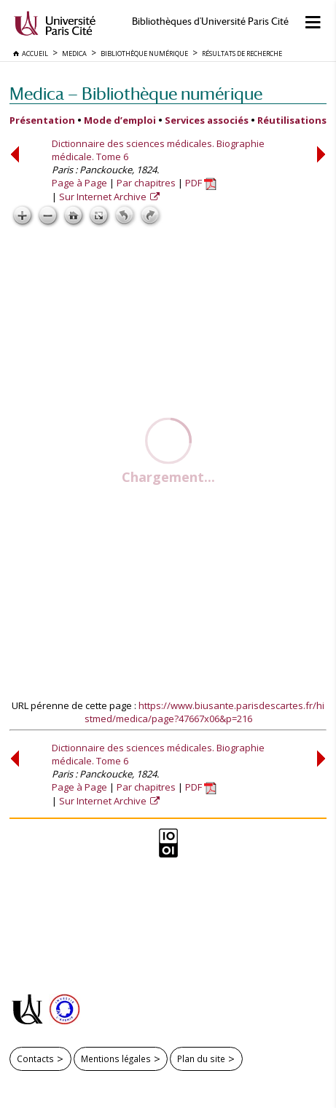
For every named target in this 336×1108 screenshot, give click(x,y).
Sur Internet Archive (104, 196)
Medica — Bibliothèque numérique (135, 93)
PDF (200, 182)
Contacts (35, 1058)
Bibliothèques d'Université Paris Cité (210, 21)
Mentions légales (116, 1058)
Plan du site (201, 1058)
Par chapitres (146, 182)
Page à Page (79, 182)
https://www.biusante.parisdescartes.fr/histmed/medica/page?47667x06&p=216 (205, 712)
